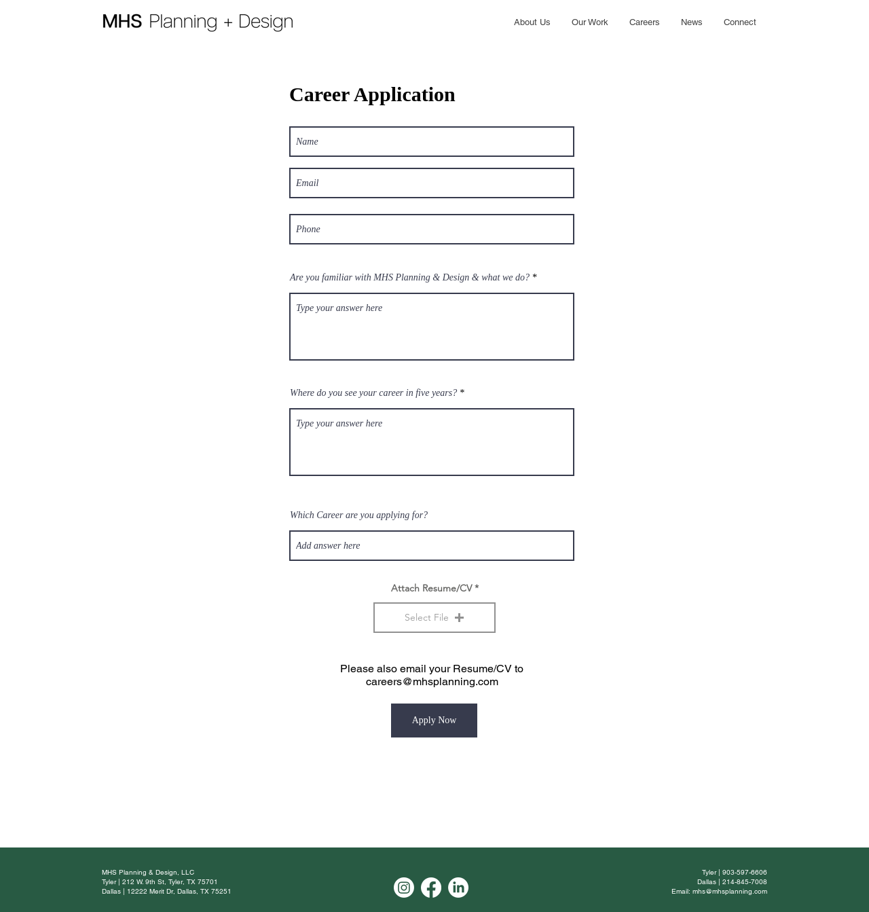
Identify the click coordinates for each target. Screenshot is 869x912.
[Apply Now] (434, 720)
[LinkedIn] (458, 887)
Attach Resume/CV (431, 588)
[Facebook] (431, 887)
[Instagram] (404, 887)
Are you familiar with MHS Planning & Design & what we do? (410, 277)
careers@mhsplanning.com (432, 681)
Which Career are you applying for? (359, 515)
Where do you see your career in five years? (373, 393)
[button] (434, 617)
